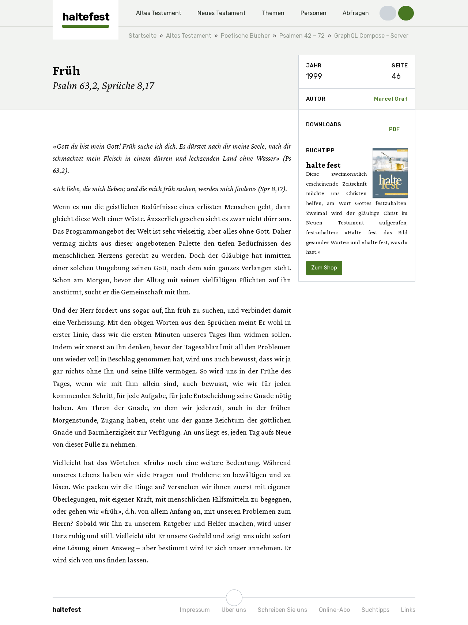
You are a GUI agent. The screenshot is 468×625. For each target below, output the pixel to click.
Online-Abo (334, 609)
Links (408, 609)
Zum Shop (324, 267)
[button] (388, 13)
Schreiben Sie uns (282, 609)
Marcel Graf (391, 99)
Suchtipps (375, 609)
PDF (394, 125)
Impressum (195, 609)
